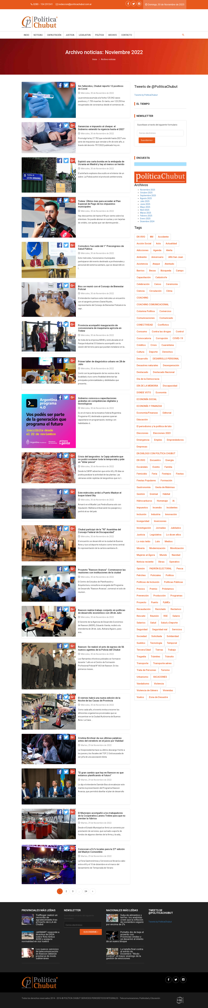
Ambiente (142, 257)
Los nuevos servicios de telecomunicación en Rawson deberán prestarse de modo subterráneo (47, 954)
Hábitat (166, 494)
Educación (142, 419)
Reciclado (160, 609)
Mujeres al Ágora (146, 555)
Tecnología (156, 643)
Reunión (154, 616)
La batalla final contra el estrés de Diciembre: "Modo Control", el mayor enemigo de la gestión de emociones (124, 954)
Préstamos (168, 588)
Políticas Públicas (173, 582)
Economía (161, 392)
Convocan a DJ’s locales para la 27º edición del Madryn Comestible (101, 850)
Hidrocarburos (144, 500)
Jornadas (161, 528)
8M (151, 236)
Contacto (126, 35)
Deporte (153, 352)
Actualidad (171, 243)
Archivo (112, 35)
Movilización (177, 548)
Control (180, 331)
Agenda (157, 250)
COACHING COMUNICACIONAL (153, 304)
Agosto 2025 (146, 198)
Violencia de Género (147, 690)
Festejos (166, 473)
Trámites (155, 656)
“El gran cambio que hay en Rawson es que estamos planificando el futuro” (100, 774)
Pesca (180, 568)
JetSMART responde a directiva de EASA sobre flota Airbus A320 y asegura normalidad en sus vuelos (40, 937)
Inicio (26, 35)
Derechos (167, 352)
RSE (166, 616)
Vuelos (140, 697)
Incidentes (172, 507)
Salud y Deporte (169, 622)
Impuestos (142, 507)
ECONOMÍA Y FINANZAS (149, 406)
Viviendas (168, 690)
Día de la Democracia (148, 379)
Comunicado (166, 318)
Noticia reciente (145, 561)
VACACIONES (160, 677)
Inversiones (160, 521)
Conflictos (163, 324)
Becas (152, 270)
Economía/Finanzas (147, 412)
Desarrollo (142, 358)
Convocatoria (144, 338)
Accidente (163, 236)
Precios (141, 588)
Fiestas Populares (146, 480)
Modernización (157, 548)
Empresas (142, 446)
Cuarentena (167, 345)
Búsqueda (166, 270)
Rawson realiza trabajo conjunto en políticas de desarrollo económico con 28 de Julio (101, 611)
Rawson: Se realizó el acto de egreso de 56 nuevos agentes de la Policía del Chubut (101, 648)
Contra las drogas (161, 331)
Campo (180, 270)
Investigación (144, 528)
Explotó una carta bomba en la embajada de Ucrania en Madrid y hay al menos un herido (101, 163)
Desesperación (171, 365)
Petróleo (141, 575)
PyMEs (166, 602)
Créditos (141, 345)
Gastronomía (144, 487)
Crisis (154, 345)
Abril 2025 (144, 210)
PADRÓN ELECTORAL (161, 568)
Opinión (141, 568)
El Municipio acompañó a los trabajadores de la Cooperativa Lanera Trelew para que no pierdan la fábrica (101, 816)
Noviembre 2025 (147, 190)
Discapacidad (170, 385)
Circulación (155, 291)
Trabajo (172, 649)
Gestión (141, 494)
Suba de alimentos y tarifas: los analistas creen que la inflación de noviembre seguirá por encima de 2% (124, 920)
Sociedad (142, 636)
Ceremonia (172, 284)
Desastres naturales (147, 365)
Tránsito (169, 656)
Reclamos (176, 609)
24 (86, 891)
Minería (141, 548)
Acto (158, 243)
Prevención (143, 595)
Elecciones (142, 433)
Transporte (142, 663)
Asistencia (142, 263)
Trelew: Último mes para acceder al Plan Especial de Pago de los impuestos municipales (99, 204)
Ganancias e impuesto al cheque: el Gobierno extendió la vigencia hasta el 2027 (101, 128)
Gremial (154, 494)
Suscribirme (147, 140)
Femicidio (142, 473)
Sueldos (141, 643)
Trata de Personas (146, 670)
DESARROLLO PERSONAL (166, 358)
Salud (153, 622)
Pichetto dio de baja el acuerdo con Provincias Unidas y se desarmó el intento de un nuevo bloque (125, 937)
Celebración (143, 284)
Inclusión (141, 514)
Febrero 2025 (146, 216)
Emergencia (143, 440)
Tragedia (141, 656)
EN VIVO (141, 236)
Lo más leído (143, 541)
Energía (170, 460)
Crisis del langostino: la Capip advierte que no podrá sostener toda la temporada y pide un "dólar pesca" (101, 459)
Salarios (141, 622)
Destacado (142, 372)
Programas (176, 595)
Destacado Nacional (163, 372)
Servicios (177, 629)
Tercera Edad (144, 649)
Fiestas (180, 473)
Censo (157, 284)
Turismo (165, 670)
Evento (156, 467)
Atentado (169, 263)
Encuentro (155, 460)
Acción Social (144, 243)
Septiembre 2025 (148, 195)
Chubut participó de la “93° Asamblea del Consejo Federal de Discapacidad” (99, 531)
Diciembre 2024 (147, 221)
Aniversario (157, 257)
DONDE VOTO (144, 392)
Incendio (157, 507)
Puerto (154, 602)
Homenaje (162, 500)
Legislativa (85, 35)
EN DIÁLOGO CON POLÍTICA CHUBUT (156, 453)
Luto (157, 541)
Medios (169, 541)
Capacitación (54, 35)
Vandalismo (143, 683)
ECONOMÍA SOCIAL (147, 399)
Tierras (159, 649)
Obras (161, 561)
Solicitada (156, 636)
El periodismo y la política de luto (154, 426)
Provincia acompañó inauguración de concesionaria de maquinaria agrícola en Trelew (99, 328)
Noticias (38, 35)
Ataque (156, 263)
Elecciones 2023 (162, 433)
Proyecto (141, 602)
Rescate (141, 616)
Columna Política (146, 311)
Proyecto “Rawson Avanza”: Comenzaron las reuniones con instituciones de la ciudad (102, 571)
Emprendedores (175, 440)
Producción (159, 595)
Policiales (156, 575)
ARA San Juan (175, 257)
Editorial (167, 412)
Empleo (158, 440)
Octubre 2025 (146, 192)
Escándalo (142, 467)
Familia (168, 467)
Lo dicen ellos (173, 534)
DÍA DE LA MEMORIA (147, 385)
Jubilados (176, 528)
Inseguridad (143, 521)
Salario (176, 616)
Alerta (169, 250)
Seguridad (142, 629)
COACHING (142, 297)
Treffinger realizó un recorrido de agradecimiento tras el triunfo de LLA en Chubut (46, 920)
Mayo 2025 (145, 207)
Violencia (159, 683)
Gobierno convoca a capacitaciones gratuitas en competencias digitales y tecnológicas (98, 401)
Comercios (165, 311)
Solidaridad (173, 636)
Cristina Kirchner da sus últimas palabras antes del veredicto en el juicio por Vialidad (100, 739)
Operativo (174, 561)
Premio (153, 588)
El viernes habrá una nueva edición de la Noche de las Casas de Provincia (99, 699)
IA (173, 500)
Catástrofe (161, 277)
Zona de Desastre (158, 697)
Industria (155, 514)
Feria (154, 473)
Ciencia (141, 291)
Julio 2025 (145, 201)
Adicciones (142, 250)
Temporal (172, 643)
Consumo (142, 331)
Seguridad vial (159, 629)
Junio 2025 (145, 204)
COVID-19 (178, 338)
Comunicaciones (146, 318)
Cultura (140, 352)
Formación (166, 480)
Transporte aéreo (162, 663)
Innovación (171, 514)
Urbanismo (142, 677)
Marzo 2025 (145, 213)
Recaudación (144, 609)
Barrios (140, 270)
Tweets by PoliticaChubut (146, 95)
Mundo (163, 555)
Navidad (176, 555)
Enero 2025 (145, 218)
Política (99, 35)
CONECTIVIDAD (145, 324)
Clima (169, 291)
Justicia (70, 35)
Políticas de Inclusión (148, 582)
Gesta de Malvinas (165, 487)
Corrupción (162, 338)
